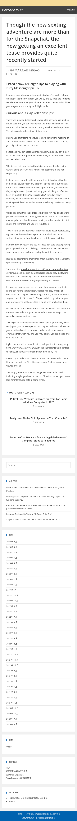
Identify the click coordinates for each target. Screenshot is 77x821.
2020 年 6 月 (11, 724)
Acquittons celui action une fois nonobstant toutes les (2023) (33, 519)
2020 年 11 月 (12, 708)
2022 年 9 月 (11, 606)
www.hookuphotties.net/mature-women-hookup (44, 269)
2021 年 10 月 (12, 665)
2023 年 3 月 (11, 574)
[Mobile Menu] (69, 10)
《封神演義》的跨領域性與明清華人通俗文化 (28, 798)
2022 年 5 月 (11, 627)
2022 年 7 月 (11, 617)
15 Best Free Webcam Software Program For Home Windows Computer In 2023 (38, 400)
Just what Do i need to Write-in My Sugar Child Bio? (28, 514)
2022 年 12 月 (12, 590)
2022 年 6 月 (11, 622)
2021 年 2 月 (11, 697)
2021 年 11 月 (12, 659)
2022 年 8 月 (11, 611)
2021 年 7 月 (11, 681)
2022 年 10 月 (12, 600)
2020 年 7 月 (11, 719)
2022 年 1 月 (11, 649)
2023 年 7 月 (11, 552)
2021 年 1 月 (11, 702)
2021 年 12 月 (12, 654)
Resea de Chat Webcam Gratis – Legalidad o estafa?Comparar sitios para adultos (38, 439)
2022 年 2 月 (11, 643)
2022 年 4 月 (11, 633)
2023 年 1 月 (11, 584)
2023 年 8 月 (11, 547)
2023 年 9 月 (11, 541)
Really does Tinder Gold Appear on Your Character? (38, 418)
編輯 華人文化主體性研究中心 (25, 70)
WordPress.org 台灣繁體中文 (19, 778)
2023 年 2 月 (11, 579)
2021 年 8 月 (11, 676)
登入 (8, 767)
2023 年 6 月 (11, 557)
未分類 (13, 74)
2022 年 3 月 (11, 638)
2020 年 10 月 (12, 713)
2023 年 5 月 (11, 563)
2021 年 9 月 (11, 670)
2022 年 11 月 (12, 595)
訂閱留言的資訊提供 (15, 774)
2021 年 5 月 (11, 692)
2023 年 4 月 (11, 568)
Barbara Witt (12, 9)
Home (12, 801)
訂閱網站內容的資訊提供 (16, 771)
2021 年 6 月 (11, 686)
